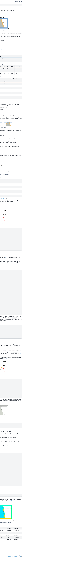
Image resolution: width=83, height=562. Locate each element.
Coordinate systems (10, 131)
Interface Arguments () (12, 54)
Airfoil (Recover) (10, 152)
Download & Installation (10, 7)
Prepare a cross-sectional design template (12, 69)
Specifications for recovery (11, 138)
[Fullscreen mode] (59, 1)
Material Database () (13, 45)
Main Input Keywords (9, 117)
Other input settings (10, 139)
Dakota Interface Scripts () (12, 51)
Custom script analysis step (10, 100)
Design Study (8, 96)
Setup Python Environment (11, 13)
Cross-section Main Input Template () (13, 42)
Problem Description (10, 29)
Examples (7, 71)
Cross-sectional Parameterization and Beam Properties (12, 33)
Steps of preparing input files (70, 4)
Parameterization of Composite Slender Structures (11, 98)
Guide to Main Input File (10, 88)
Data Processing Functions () (12, 57)
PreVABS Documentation (10, 119)
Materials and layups (10, 134)
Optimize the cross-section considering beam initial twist (11, 66)
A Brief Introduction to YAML (11, 91)
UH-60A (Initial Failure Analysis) (12, 154)
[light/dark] (61, 1)
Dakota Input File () (13, 60)
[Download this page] (57, 1)
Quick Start (7, 15)
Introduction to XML (9, 157)
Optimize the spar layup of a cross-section (12, 63)
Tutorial (7, 125)
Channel (8, 149)
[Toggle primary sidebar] (21, 1)
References (8, 159)
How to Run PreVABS (10, 123)
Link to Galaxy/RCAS (10, 105)
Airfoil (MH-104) (10, 151)
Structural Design (9, 92)
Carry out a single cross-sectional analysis (12, 20)
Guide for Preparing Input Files (10, 128)
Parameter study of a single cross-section (12, 75)
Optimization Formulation (11, 35)
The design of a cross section (70, 3)
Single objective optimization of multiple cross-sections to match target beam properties (11, 78)
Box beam (9, 144)
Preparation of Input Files (11, 37)
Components (9, 136)
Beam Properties (8, 115)
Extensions (7, 102)
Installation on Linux (9, 11)
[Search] (63, 1)
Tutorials (7, 16)
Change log (8, 156)
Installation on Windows (10, 10)
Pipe (8, 146)
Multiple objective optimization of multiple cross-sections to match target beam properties (11, 82)
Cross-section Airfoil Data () (12, 48)
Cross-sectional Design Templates (9, 110)
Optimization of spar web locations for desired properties (10, 24)
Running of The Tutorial (11, 28)
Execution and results (69, 6)
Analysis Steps (8, 94)
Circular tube (9, 147)
